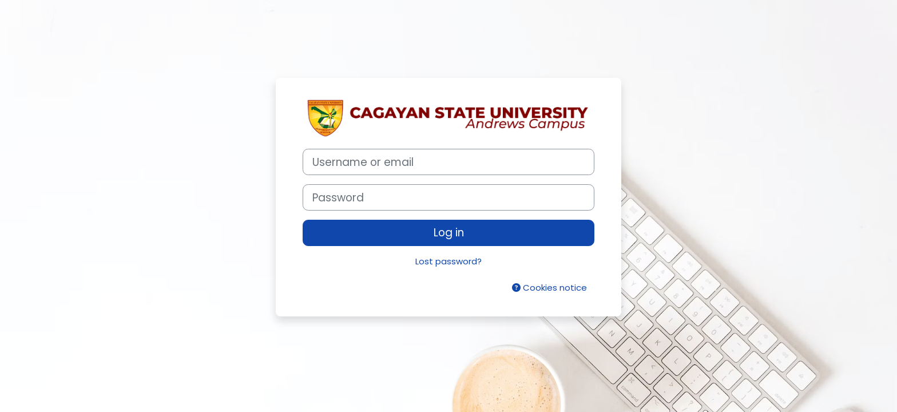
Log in (449, 232)
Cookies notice (549, 288)
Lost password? (448, 261)
